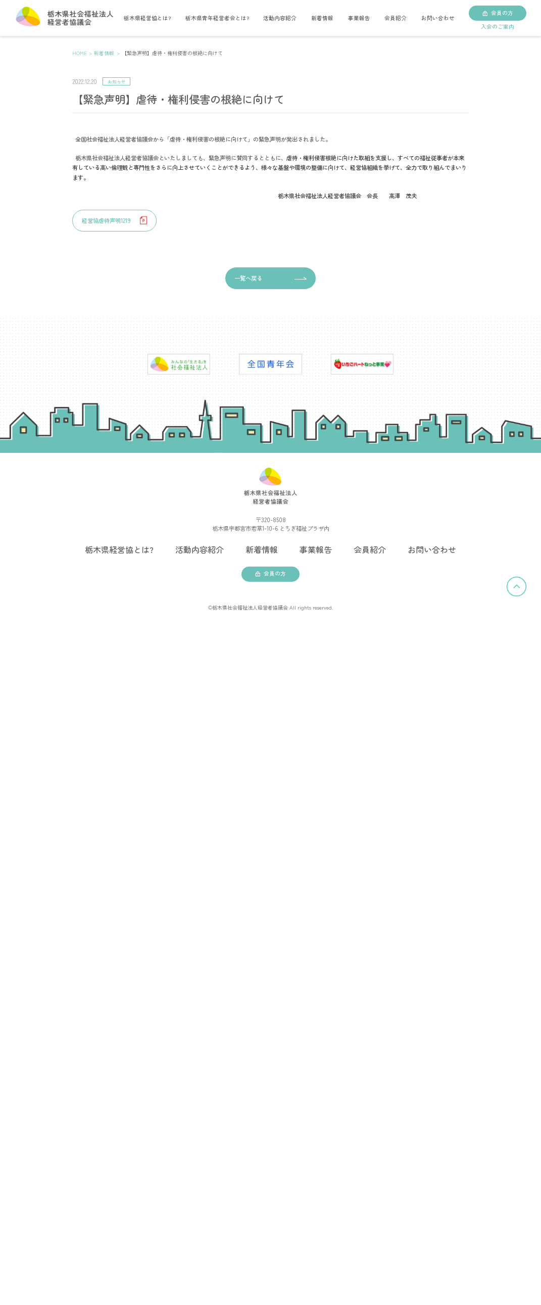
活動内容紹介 (280, 18)
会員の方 (502, 13)
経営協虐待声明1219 (106, 220)
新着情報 (322, 18)
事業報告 (359, 18)
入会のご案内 (497, 26)
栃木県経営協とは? (147, 18)
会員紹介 (395, 18)
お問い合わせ (438, 18)
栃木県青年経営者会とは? (217, 18)
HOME (79, 53)
